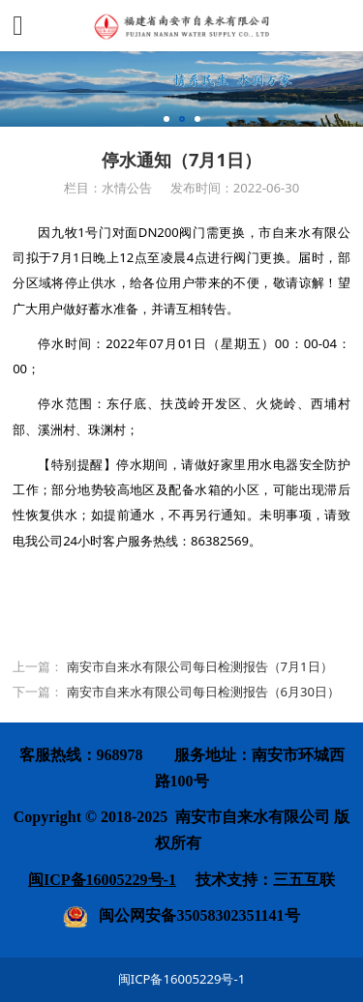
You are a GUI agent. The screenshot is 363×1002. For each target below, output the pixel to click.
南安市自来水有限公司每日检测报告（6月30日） (204, 691)
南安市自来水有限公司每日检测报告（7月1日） (200, 666)
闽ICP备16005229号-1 (181, 978)
